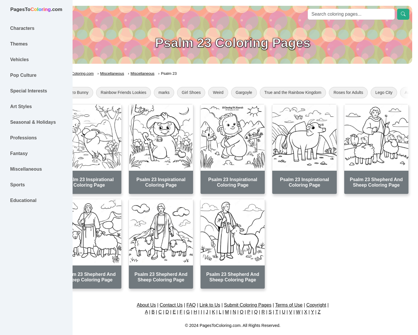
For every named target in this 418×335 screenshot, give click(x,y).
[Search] (351, 14)
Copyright (328, 295)
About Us (158, 295)
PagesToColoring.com (100, 73)
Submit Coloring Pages (260, 295)
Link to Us (222, 295)
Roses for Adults (373, 92)
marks (189, 92)
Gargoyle (269, 92)
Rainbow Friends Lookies (148, 92)
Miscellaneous (137, 73)
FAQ (203, 295)
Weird (243, 92)
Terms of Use (301, 295)
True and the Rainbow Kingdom (317, 92)
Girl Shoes (216, 92)
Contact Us (183, 295)
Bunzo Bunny (101, 92)
